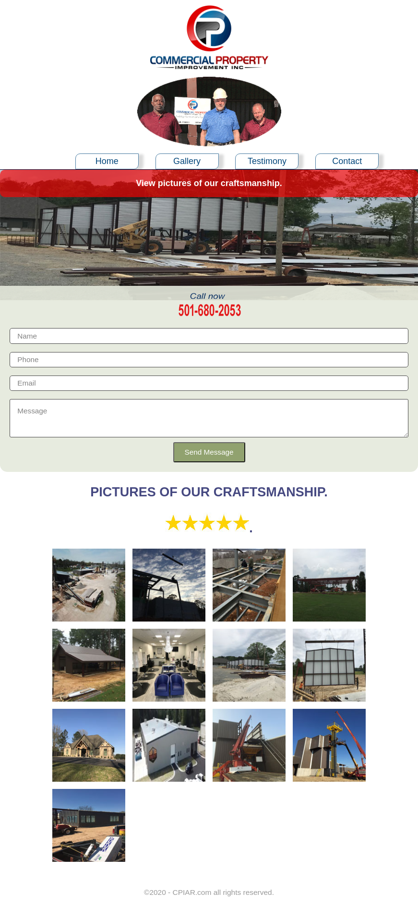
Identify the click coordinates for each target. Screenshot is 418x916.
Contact (347, 161)
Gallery (187, 161)
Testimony (267, 161)
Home (107, 161)
